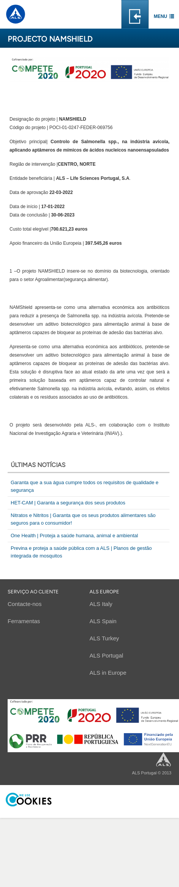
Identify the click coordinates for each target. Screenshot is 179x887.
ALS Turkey (104, 638)
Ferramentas (24, 621)
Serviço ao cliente (33, 592)
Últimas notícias (38, 465)
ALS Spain (103, 621)
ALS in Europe (108, 672)
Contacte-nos (25, 604)
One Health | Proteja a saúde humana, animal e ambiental (74, 535)
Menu (160, 16)
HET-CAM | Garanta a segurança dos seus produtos (68, 503)
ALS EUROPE (104, 592)
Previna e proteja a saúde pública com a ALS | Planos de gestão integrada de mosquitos (81, 552)
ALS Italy (101, 604)
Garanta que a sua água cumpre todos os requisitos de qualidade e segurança (84, 486)
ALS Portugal (106, 655)
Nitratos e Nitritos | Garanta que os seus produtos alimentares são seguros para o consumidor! (83, 519)
